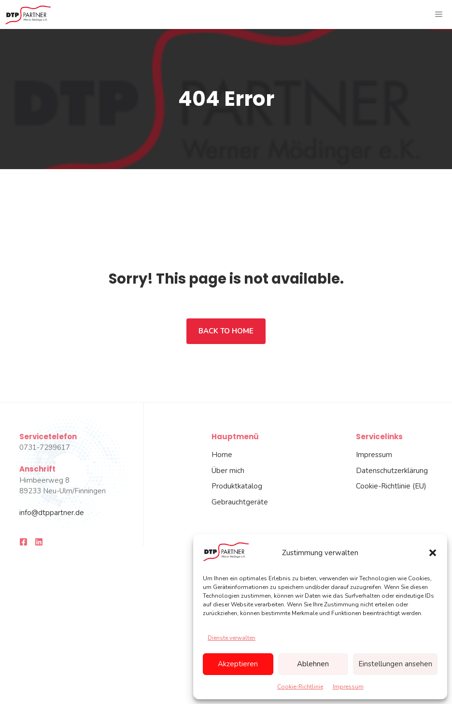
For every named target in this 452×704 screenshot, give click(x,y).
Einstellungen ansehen (395, 664)
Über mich (228, 470)
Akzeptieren (238, 664)
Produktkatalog (237, 486)
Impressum (348, 686)
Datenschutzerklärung (392, 470)
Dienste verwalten (231, 638)
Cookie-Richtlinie (300, 686)
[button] (433, 553)
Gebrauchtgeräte (240, 502)
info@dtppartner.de (51, 512)
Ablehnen (313, 664)
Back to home (226, 331)
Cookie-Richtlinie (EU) (391, 486)
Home (222, 455)
